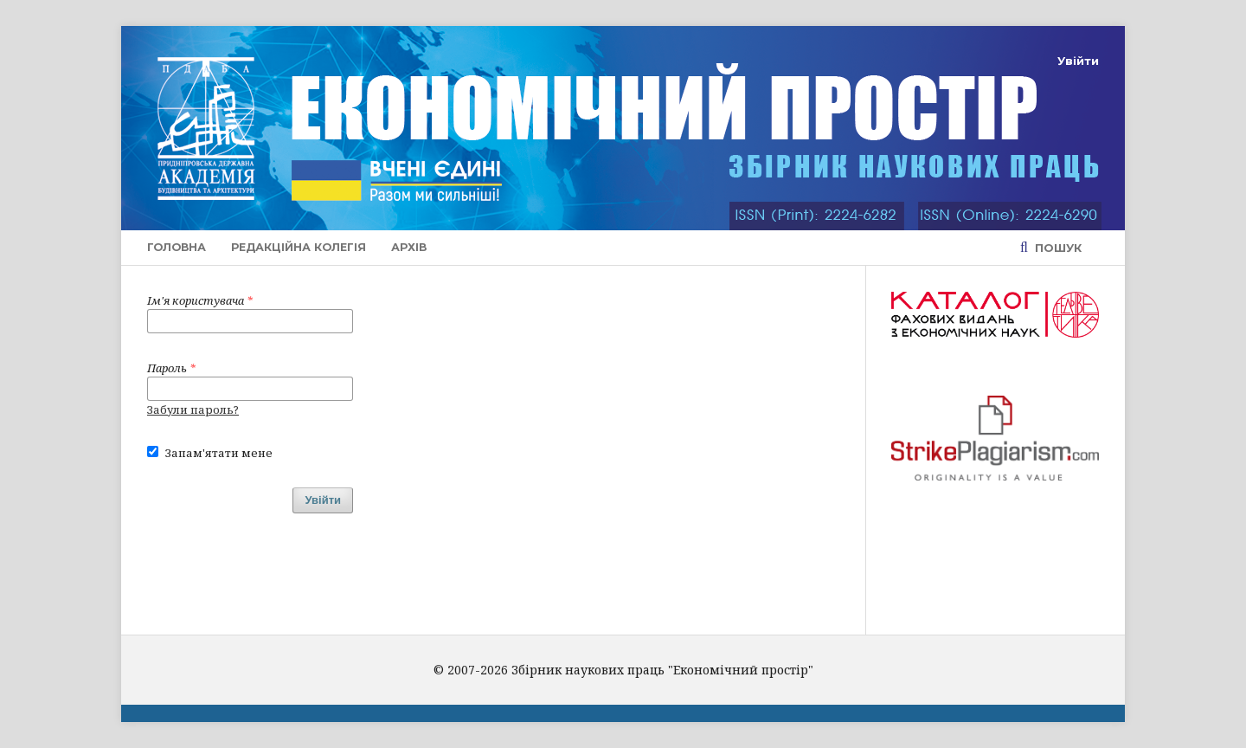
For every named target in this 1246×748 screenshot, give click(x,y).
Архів (409, 247)
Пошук (1056, 248)
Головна (176, 247)
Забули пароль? (193, 409)
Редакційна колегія (298, 247)
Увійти (1078, 61)
